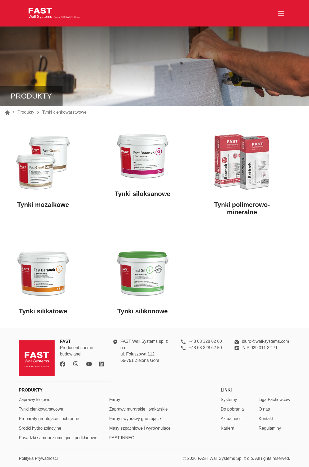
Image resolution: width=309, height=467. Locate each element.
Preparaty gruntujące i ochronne (49, 418)
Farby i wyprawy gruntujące (135, 418)
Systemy (229, 399)
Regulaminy (270, 428)
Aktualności (231, 418)
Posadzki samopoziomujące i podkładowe (58, 437)
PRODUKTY (31, 390)
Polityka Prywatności (38, 458)
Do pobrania (232, 409)
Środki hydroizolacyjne (40, 428)
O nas (264, 409)
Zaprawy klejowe (34, 399)
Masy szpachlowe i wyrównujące (139, 428)
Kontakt (266, 418)
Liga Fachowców (274, 399)
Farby (114, 399)
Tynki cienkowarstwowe (41, 409)
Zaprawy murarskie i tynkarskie (138, 409)
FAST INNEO (121, 437)
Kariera (228, 428)
